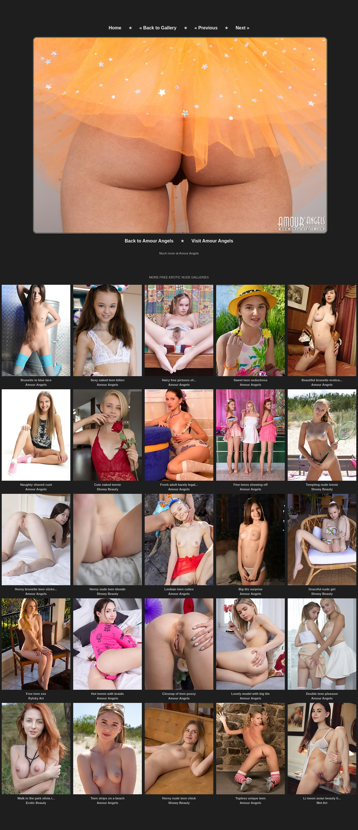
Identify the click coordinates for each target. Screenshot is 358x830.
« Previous (206, 27)
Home (115, 27)
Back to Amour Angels (149, 240)
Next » (242, 27)
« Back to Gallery (157, 27)
